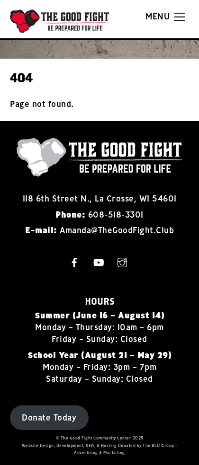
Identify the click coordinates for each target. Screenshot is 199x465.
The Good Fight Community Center (96, 437)
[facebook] (74, 261)
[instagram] (122, 261)
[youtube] (98, 261)
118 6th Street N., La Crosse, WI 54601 (100, 198)
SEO (90, 445)
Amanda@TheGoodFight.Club (117, 230)
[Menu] (165, 17)
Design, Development (62, 445)
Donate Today (49, 417)
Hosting (109, 445)
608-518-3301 (116, 214)
